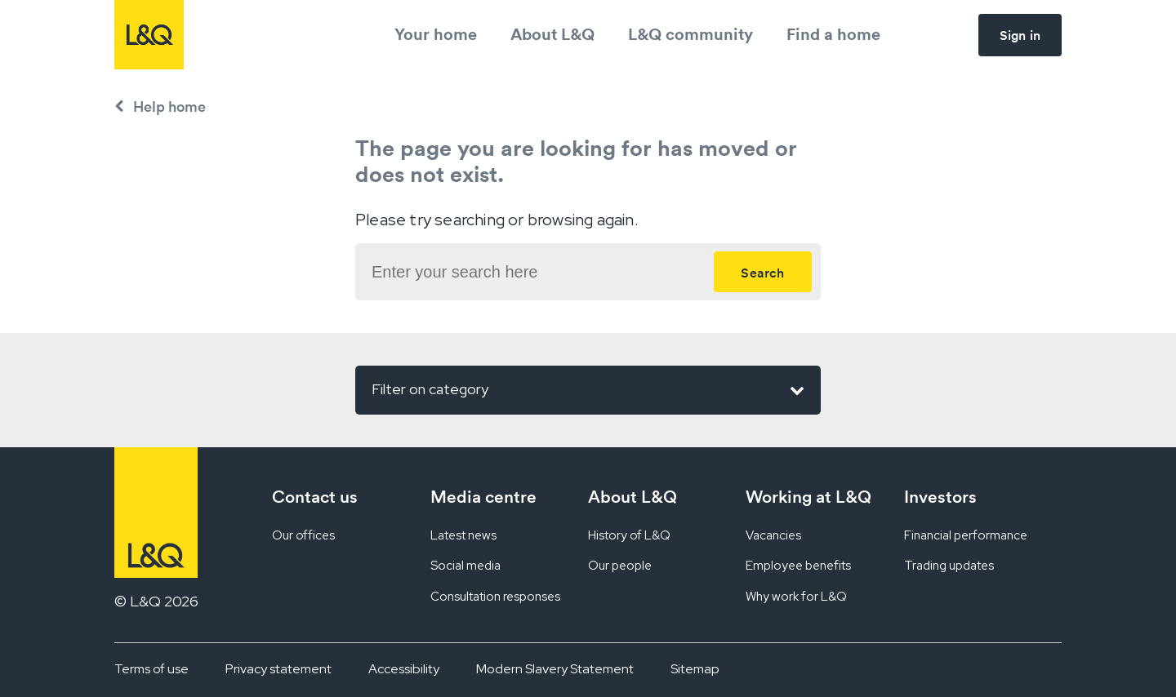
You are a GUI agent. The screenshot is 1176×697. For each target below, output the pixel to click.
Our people (620, 565)
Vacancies (773, 535)
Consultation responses (495, 596)
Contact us (315, 497)
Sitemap (694, 668)
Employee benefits (798, 565)
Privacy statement (278, 668)
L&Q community (690, 34)
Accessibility (403, 668)
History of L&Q (629, 535)
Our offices (303, 535)
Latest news (463, 535)
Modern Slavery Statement (555, 668)
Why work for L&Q (796, 596)
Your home (435, 34)
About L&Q (552, 34)
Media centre (483, 497)
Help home (169, 106)
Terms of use (151, 668)
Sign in (1020, 35)
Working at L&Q (808, 497)
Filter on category (588, 390)
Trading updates (949, 565)
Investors (940, 497)
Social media (465, 565)
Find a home (833, 34)
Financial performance (965, 535)
